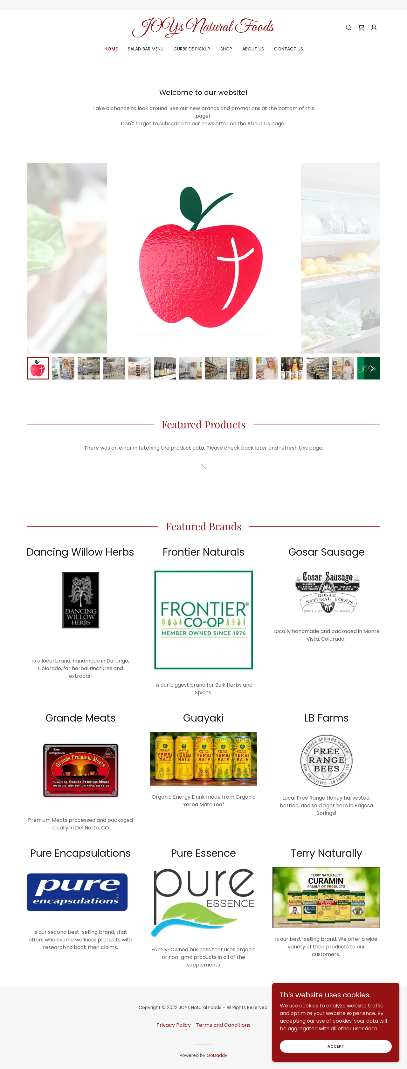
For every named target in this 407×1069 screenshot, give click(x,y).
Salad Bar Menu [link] (145, 49)
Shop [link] (226, 49)
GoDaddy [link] (217, 1055)
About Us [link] (253, 49)
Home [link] (111, 49)
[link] (203, 29)
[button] (374, 27)
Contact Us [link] (288, 49)
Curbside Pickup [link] (192, 49)
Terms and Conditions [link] (223, 1025)
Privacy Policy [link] (173, 1025)
